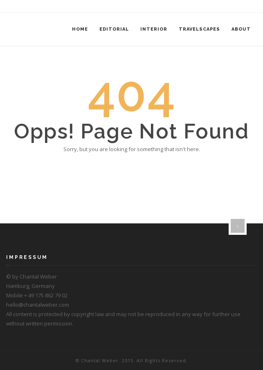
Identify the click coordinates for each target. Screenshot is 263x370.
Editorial (114, 29)
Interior (153, 29)
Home (80, 29)
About (241, 29)
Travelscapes (199, 29)
